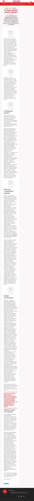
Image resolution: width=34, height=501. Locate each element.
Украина (28, 3)
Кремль (20, 4)
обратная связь (11, 490)
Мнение (3, 3)
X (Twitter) (5, 483)
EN (29, 2)
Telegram (7, 483)
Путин (18, 4)
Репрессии (13, 3)
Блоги (24, 3)
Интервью (9, 3)
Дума (23, 4)
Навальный (12, 4)
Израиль (31, 3)
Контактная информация (13, 492)
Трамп (15, 4)
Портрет (17, 3)
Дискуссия (6, 3)
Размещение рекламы (22, 492)
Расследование (21, 3)
